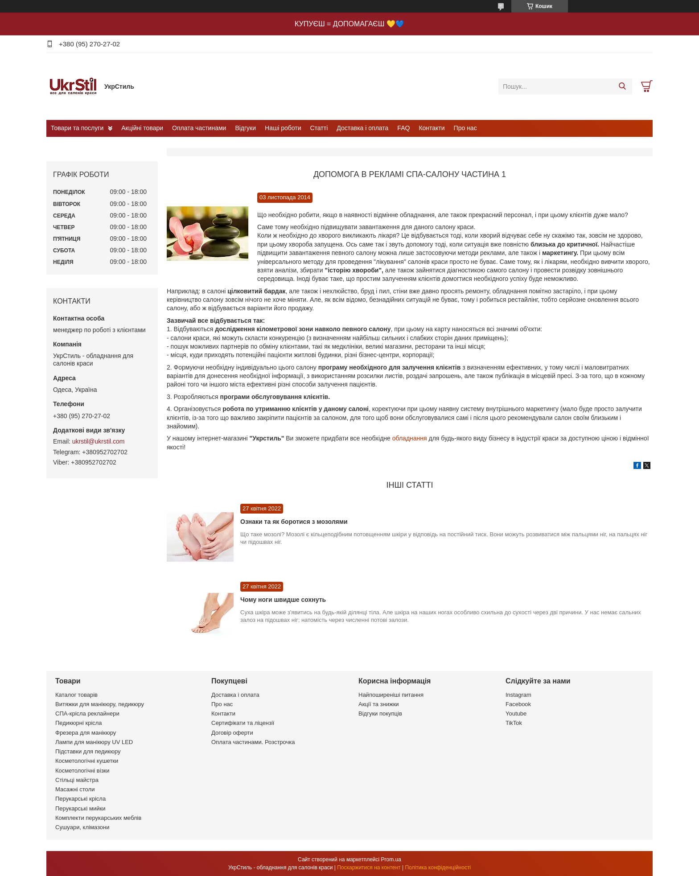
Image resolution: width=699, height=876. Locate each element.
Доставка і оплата (362, 128)
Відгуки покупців (380, 713)
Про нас (465, 128)
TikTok (514, 723)
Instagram (518, 694)
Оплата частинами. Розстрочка (253, 742)
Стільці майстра (77, 780)
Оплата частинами (199, 128)
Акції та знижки (378, 704)
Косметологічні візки (82, 770)
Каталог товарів (76, 694)
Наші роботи (283, 128)
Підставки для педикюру (88, 751)
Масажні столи (75, 789)
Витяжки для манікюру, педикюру (99, 704)
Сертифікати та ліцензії (242, 723)
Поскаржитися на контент (368, 867)
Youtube (516, 713)
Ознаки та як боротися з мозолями (294, 521)
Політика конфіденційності (438, 867)
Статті (319, 128)
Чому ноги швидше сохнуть (283, 599)
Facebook (518, 704)
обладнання (410, 438)
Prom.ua (391, 859)
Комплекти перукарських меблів (98, 817)
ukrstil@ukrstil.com (98, 441)
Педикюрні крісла (78, 723)
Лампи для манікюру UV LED (94, 742)
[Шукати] (622, 86)
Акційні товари (142, 128)
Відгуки (245, 128)
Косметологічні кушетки (86, 760)
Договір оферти (232, 732)
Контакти (431, 128)
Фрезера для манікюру (85, 732)
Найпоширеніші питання (391, 694)
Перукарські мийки (80, 808)
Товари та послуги (77, 128)
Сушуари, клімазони (82, 827)
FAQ (403, 128)
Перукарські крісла (80, 798)
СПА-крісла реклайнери (87, 713)
